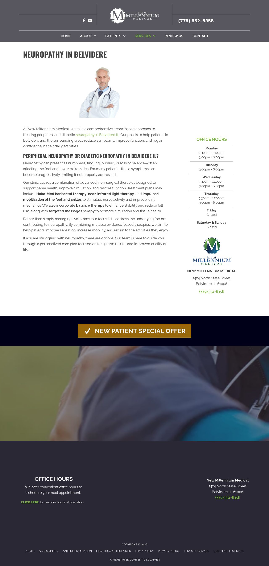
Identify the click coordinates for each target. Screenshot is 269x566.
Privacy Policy (168, 551)
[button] (134, 331)
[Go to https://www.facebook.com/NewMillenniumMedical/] (84, 21)
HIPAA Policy (144, 551)
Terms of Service (196, 551)
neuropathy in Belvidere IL (97, 135)
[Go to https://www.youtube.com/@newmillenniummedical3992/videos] (90, 21)
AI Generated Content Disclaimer (135, 559)
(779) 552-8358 (196, 20)
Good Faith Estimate (229, 551)
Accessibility (48, 551)
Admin (30, 551)
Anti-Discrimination (77, 551)
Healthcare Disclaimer (113, 551)
